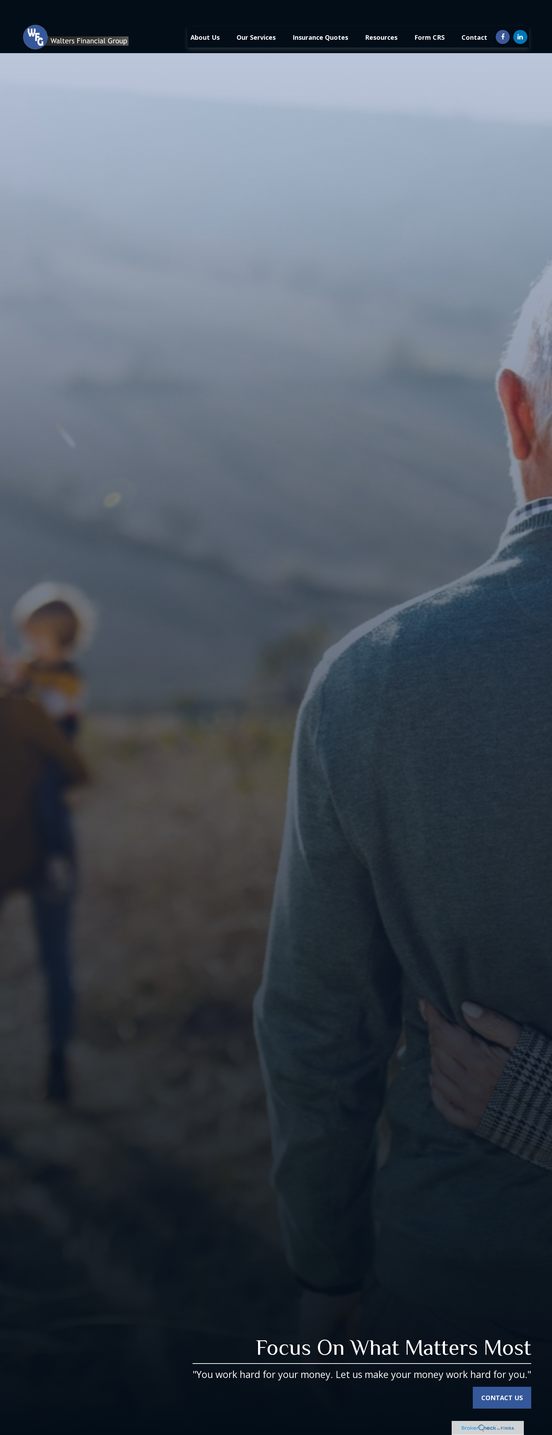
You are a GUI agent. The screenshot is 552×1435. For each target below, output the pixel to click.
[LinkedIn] (520, 16)
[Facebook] (503, 16)
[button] (205, 16)
